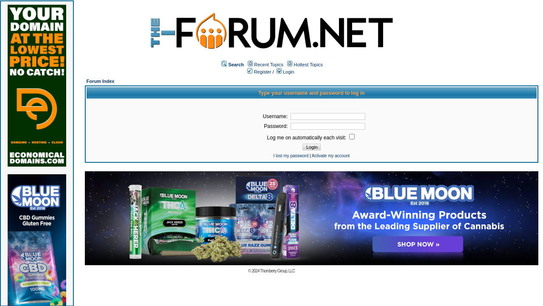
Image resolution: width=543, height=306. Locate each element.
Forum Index (101, 81)
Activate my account (331, 155)
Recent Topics (268, 64)
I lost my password (290, 155)
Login (285, 71)
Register (259, 71)
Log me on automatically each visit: (311, 138)
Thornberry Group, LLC (277, 271)
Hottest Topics (308, 64)
